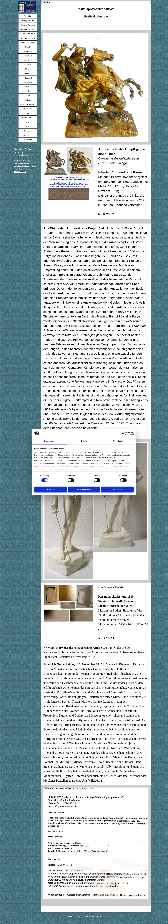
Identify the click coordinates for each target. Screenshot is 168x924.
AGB (28, 126)
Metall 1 (28, 87)
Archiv (27, 122)
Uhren (27, 69)
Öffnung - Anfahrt (27, 20)
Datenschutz (27, 135)
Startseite (27, 16)
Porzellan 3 (27, 60)
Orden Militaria (27, 109)
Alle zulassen (117, 489)
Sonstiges (27, 113)
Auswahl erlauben (84, 489)
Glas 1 (27, 47)
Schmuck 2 (27, 78)
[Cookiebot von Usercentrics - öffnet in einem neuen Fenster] (123, 433)
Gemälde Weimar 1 (27, 25)
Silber (27, 96)
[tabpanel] (27, 160)
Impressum (27, 140)
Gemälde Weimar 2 (27, 29)
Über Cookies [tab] (119, 441)
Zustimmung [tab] (49, 441)
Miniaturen (27, 82)
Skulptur (27, 100)
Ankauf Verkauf (27, 118)
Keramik (27, 65)
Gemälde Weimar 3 (27, 34)
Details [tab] (84, 441)
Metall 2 (28, 91)
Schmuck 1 (27, 73)
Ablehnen (51, 489)
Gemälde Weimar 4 (27, 38)
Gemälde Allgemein (27, 43)
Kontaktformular (20, 172)
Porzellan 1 (27, 51)
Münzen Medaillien (27, 104)
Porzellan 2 (27, 56)
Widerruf (27, 131)
